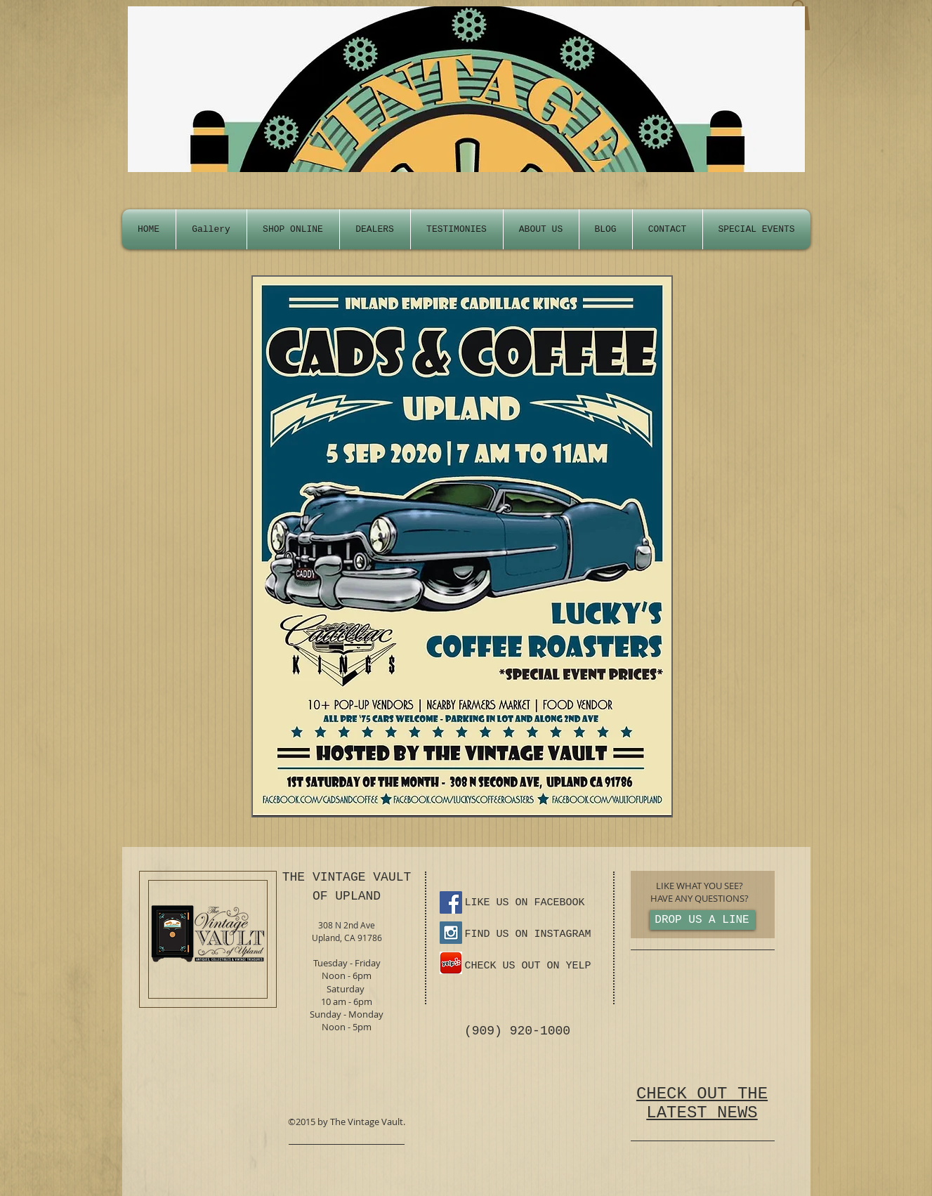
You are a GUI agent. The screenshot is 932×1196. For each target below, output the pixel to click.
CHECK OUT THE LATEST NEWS (702, 1103)
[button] (756, 229)
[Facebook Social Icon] (451, 902)
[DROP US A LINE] (702, 920)
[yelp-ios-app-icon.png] (451, 963)
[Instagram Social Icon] (451, 932)
